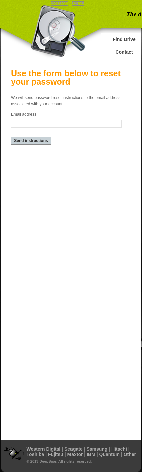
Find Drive (124, 39)
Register (59, 3)
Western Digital (44, 449)
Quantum (109, 454)
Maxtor (75, 454)
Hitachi (119, 449)
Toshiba (35, 454)
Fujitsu (55, 454)
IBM (91, 454)
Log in (78, 3)
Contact (124, 52)
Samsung (96, 449)
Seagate (73, 449)
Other (130, 454)
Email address (23, 114)
